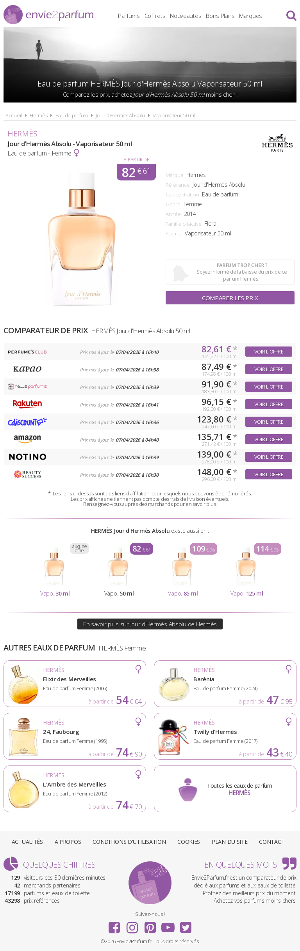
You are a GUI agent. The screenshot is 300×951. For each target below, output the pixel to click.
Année (173, 213)
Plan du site (230, 841)
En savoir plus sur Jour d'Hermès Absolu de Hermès (150, 624)
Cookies (188, 841)
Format (174, 233)
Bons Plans (220, 15)
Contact (271, 841)
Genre (173, 204)
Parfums (129, 15)
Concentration (182, 194)
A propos (68, 841)
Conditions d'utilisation (129, 841)
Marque (174, 175)
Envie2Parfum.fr (48, 14)
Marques (250, 15)
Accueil (13, 115)
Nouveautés (185, 15)
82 (136, 172)
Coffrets (155, 15)
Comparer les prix (230, 298)
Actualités (27, 841)
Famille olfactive (183, 223)
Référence (177, 184)
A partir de (136, 159)
